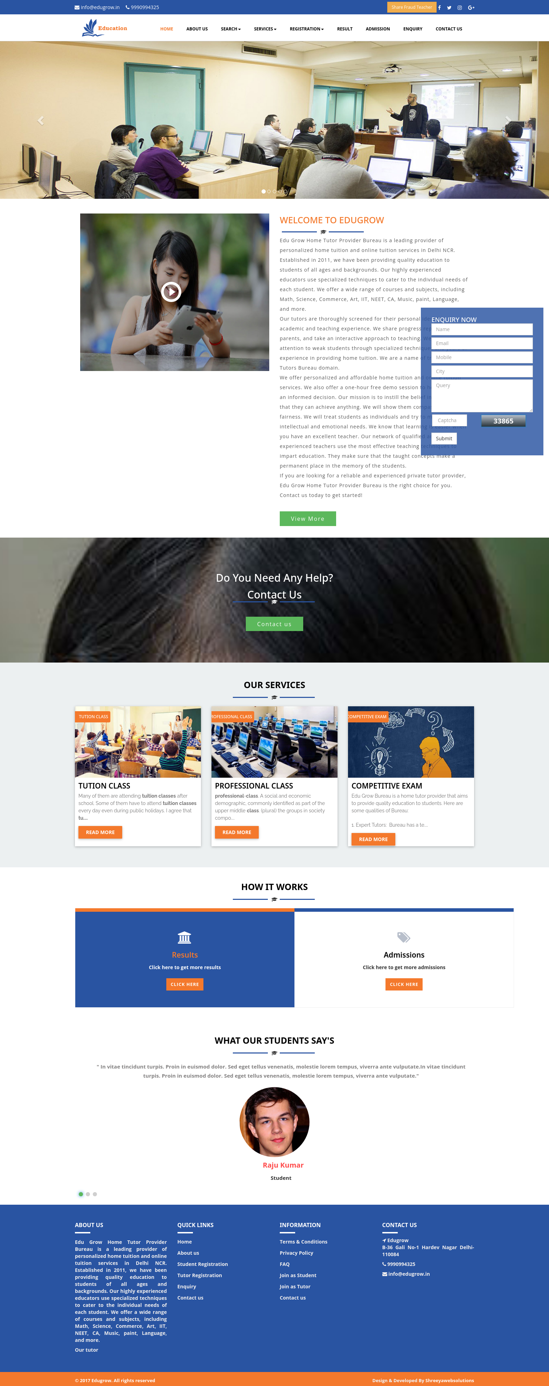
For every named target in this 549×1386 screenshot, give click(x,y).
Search (231, 29)
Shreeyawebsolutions (449, 1377)
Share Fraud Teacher (412, 7)
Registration (307, 29)
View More (308, 519)
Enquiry (412, 29)
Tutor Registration (200, 1272)
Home (166, 29)
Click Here (185, 984)
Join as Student (298, 1272)
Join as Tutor (295, 1283)
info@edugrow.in (99, 7)
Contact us (449, 29)
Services (265, 29)
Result (345, 29)
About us (197, 29)
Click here (404, 984)
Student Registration (203, 1261)
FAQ (285, 1261)
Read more (100, 832)
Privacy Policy (296, 1249)
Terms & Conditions (303, 1238)
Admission (378, 29)
